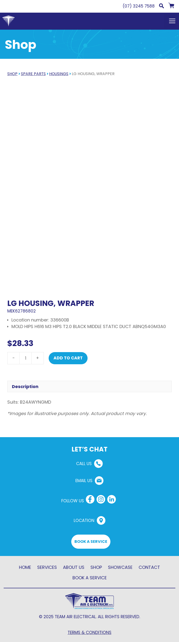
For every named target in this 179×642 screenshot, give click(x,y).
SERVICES (47, 567)
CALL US (84, 464)
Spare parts (33, 73)
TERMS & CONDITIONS (89, 632)
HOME (25, 567)
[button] (161, 7)
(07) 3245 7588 (139, 6)
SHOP (12, 73)
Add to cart (68, 358)
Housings (58, 73)
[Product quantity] (25, 358)
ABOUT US (73, 567)
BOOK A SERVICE (90, 541)
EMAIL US (83, 481)
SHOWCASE (120, 567)
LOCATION (84, 520)
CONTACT (149, 567)
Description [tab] (25, 386)
